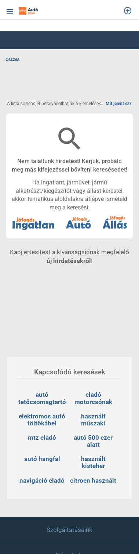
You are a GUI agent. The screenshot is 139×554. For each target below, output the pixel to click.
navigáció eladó (42, 480)
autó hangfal (42, 459)
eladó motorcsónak (93, 398)
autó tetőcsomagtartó (42, 398)
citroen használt (93, 480)
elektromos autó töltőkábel (43, 420)
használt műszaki (94, 420)
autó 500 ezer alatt (94, 441)
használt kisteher (94, 462)
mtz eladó (42, 437)
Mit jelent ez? (119, 103)
